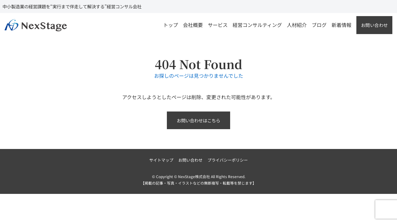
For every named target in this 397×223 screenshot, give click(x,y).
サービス (218, 24)
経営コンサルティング (257, 24)
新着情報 (341, 24)
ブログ (319, 24)
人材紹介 (297, 24)
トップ (170, 24)
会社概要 (193, 24)
